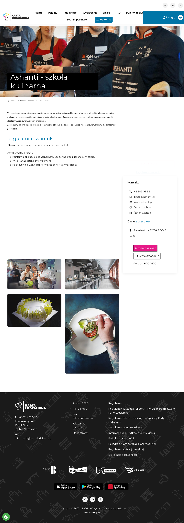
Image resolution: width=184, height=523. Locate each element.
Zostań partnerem (78, 19)
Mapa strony (80, 433)
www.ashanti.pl (141, 203)
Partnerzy (21, 101)
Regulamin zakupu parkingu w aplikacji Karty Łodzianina (136, 420)
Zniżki (106, 12)
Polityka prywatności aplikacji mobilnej (132, 444)
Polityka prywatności (121, 438)
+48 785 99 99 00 (27, 417)
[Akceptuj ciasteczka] (6, 517)
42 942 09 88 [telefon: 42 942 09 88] (140, 193)
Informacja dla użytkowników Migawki (131, 433)
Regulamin (115, 403)
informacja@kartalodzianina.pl (33, 436)
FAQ (118, 12)
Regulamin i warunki (148, 171)
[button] (180, 17)
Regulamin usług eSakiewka (125, 427)
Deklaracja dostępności (122, 454)
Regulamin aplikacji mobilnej (126, 449)
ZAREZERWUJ (149, 162)
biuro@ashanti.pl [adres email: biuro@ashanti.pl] (142, 198)
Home (38, 12)
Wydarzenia (90, 12)
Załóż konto (103, 19)
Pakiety (52, 12)
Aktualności (70, 12)
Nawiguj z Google (148, 257)
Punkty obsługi (135, 12)
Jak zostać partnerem (79, 425)
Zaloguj (169, 17)
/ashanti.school (141, 209)
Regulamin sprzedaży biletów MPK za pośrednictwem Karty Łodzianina (141, 410)
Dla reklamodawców (83, 416)
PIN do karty (80, 408)
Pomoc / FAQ (81, 403)
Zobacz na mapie (145, 250)
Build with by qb (92, 513)
